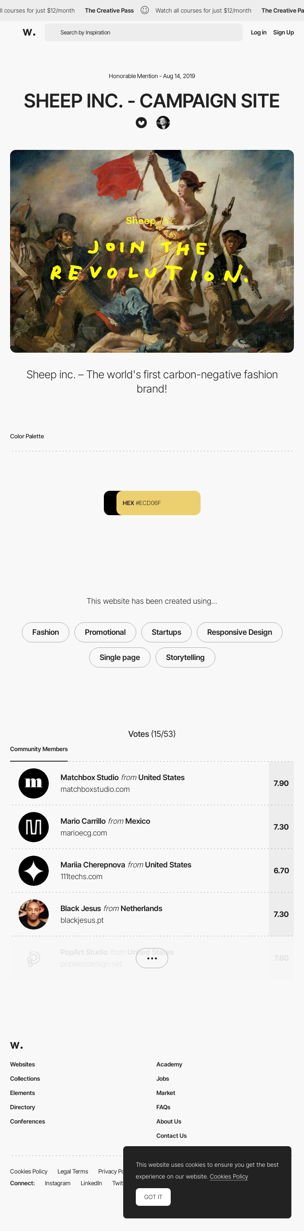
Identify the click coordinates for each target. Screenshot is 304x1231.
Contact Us (171, 1135)
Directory (22, 1107)
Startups (166, 632)
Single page (120, 657)
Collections (25, 1078)
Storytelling (185, 657)
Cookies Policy (29, 1171)
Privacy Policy (115, 1171)
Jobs (162, 1078)
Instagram (58, 1182)
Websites (22, 1064)
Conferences (27, 1121)
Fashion (45, 632)
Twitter (121, 1182)
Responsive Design (239, 632)
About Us (168, 1121)
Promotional (105, 632)
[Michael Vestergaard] (163, 122)
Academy (169, 1064)
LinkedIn (91, 1182)
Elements (22, 1092)
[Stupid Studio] (141, 122)
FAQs (163, 1107)
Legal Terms (73, 1171)
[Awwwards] (29, 32)
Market (165, 1092)
